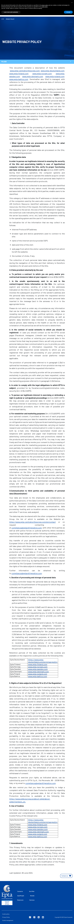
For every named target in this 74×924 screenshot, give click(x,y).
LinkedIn (39, 917)
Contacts (20, 891)
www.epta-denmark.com (32, 76)
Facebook (30, 917)
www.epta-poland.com (54, 76)
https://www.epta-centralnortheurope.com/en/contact (32, 522)
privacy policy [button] (44, 5)
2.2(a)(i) (38, 607)
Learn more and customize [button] (11, 12)
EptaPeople (20, 895)
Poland (4, 62)
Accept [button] (68, 12)
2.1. (44, 591)
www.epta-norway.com (42, 73)
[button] (70, 62)
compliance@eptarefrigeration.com (26, 528)
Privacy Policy (6, 917)
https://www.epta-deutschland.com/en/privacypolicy (42, 660)
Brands (32, 895)
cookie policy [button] (44, 6)
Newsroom (20, 900)
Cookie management (7, 920)
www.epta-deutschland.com (52, 70)
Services (31, 900)
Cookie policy (5, 914)
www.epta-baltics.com (18, 79)
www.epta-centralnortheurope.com (25, 70)
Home (2, 19)
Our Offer (31, 891)
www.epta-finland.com (18, 73)
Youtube (43, 917)
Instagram (34, 917)
